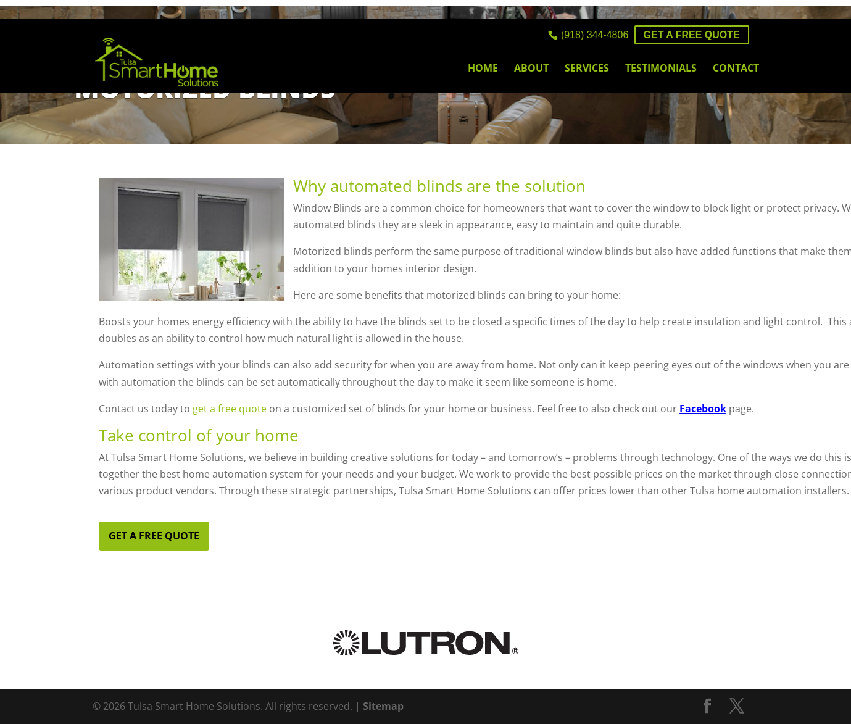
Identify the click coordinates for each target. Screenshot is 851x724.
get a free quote (230, 408)
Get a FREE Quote (692, 35)
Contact (736, 69)
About (531, 69)
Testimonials (661, 69)
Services (587, 69)
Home (483, 69)
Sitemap (383, 706)
